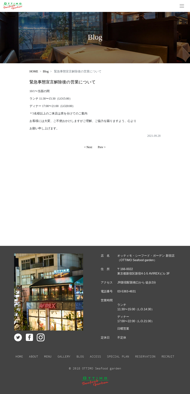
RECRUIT (167, 356)
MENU (48, 356)
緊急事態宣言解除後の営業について (63, 82)
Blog (46, 71)
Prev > (102, 147)
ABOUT (33, 356)
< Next (88, 147)
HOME (34, 71)
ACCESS (95, 356)
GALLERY (64, 356)
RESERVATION (145, 356)
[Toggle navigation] (182, 6)
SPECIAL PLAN (118, 356)
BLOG (80, 356)
